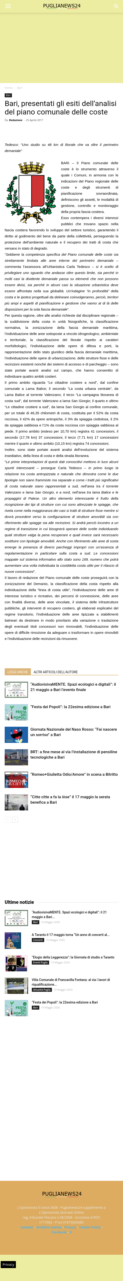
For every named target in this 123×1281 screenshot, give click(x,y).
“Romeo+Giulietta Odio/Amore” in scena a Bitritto (74, 774)
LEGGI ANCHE (17, 672)
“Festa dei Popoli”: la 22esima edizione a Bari (70, 706)
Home (9, 88)
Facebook (59, 1232)
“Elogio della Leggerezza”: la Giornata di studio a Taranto (73, 957)
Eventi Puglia (40, 962)
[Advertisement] (61, 48)
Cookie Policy (90, 1227)
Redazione (15, 120)
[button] (116, 6)
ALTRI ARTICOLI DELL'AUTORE (56, 672)
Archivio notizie (49, 1227)
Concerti (38, 940)
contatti (26, 1227)
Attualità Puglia (42, 989)
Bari (19, 88)
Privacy (70, 1227)
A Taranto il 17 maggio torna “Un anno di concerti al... (71, 935)
